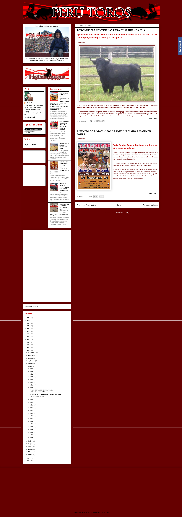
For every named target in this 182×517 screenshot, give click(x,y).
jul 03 (32, 435)
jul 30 (32, 371)
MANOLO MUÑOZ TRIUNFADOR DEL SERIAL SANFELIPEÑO (64, 188)
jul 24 (32, 385)
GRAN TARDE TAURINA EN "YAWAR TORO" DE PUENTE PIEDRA (64, 126)
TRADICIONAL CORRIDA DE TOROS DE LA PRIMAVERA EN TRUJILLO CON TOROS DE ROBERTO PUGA (59, 210)
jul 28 (32, 377)
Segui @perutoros (29, 132)
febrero (30, 452)
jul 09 (32, 421)
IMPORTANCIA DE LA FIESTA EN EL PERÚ (64, 146)
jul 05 (32, 429)
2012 (28, 458)
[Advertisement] (42, 487)
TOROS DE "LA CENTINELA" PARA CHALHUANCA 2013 (111, 30)
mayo (30, 444)
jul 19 (32, 405)
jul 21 (32, 399)
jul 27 (32, 379)
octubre (30, 358)
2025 (28, 318)
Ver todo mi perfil (29, 117)
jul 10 (32, 418)
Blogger (106, 512)
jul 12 (32, 416)
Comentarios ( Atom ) (122, 212)
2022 (28, 326)
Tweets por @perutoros (31, 306)
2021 (28, 328)
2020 (28, 331)
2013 (28, 350)
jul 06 (32, 427)
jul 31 (32, 368)
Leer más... (153, 118)
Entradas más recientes (86, 205)
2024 (28, 320)
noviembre (31, 355)
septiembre (31, 361)
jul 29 (32, 374)
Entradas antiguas (150, 205)
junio (30, 441)
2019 (28, 334)
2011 (28, 461)
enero (30, 454)
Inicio (119, 205)
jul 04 (32, 432)
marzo (30, 449)
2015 (28, 345)
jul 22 (32, 388)
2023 (28, 323)
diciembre (31, 353)
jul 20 (32, 402)
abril (30, 446)
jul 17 (32, 410)
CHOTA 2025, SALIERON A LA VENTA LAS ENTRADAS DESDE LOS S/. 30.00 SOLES (59, 167)
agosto (30, 363)
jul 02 (32, 437)
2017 (28, 339)
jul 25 (32, 382)
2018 (28, 337)
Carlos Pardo (31, 103)
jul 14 (32, 413)
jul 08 (32, 424)
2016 (28, 342)
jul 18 (32, 408)
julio (29, 366)
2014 (28, 347)
